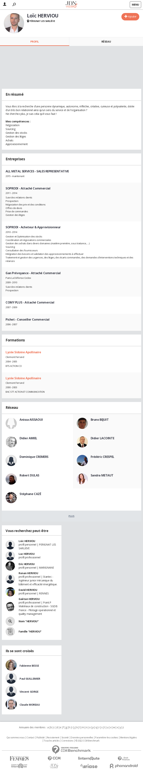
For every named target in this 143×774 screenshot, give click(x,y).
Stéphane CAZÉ (30, 494)
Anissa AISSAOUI (31, 420)
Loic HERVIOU (27, 541)
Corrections (67, 740)
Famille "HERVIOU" (30, 631)
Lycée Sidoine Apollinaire (23, 352)
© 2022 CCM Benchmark (87, 740)
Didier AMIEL (28, 438)
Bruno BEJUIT (100, 420)
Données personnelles (82, 737)
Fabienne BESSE (29, 665)
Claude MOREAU (30, 704)
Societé (65, 737)
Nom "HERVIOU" (29, 621)
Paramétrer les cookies (106, 737)
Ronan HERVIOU (28, 573)
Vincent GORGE (29, 691)
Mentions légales (128, 737)
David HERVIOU (28, 590)
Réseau (106, 41)
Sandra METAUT (102, 475)
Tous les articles (51, 740)
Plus (71, 516)
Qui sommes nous (16, 737)
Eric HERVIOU (27, 564)
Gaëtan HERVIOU (29, 599)
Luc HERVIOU (26, 554)
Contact (30, 737)
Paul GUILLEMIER (30, 678)
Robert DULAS (29, 475)
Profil (34, 41)
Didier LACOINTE (102, 438)
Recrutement (53, 737)
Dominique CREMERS (34, 457)
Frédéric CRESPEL (102, 457)
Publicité (40, 737)
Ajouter (132, 16)
